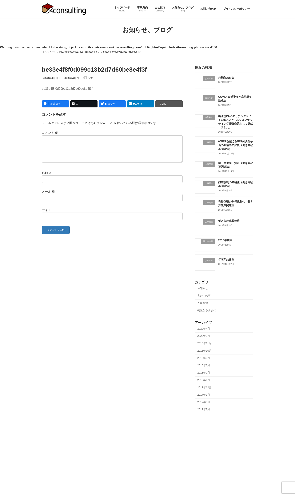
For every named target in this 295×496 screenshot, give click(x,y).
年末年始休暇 (226, 259)
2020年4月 (203, 328)
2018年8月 (203, 365)
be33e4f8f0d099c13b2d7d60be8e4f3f (67, 88)
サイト (46, 214)
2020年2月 (203, 335)
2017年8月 (203, 401)
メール (48, 196)
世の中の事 (204, 295)
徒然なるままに (206, 310)
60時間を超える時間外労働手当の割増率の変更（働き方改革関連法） (235, 145)
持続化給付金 (226, 77)
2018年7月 (203, 372)
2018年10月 (204, 350)
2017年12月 (204, 387)
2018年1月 (203, 380)
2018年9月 (203, 357)
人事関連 (202, 302)
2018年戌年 (225, 240)
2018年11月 (204, 343)
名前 (47, 177)
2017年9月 (203, 394)
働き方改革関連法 (228, 220)
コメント (50, 132)
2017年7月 (203, 409)
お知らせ (202, 288)
